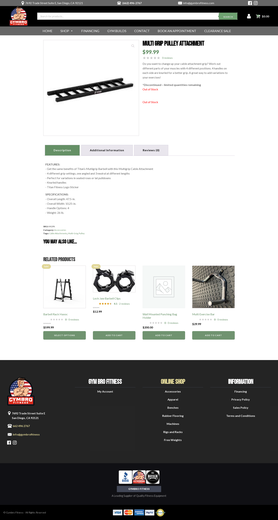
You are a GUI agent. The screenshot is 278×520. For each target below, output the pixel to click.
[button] (133, 46)
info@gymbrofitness (26, 434)
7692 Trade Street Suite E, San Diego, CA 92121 (54, 3)
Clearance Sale (217, 31)
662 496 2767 (21, 425)
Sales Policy (240, 407)
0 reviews (167, 57)
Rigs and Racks (173, 431)
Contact (142, 31)
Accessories (60, 229)
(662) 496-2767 (132, 3)
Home (47, 31)
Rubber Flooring (173, 415)
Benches (173, 407)
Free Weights (173, 439)
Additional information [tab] (107, 150)
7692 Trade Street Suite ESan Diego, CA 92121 (28, 415)
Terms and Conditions (240, 415)
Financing (90, 31)
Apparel (173, 399)
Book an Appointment (177, 31)
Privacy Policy (240, 399)
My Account (105, 391)
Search (228, 16)
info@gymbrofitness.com (198, 3)
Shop (66, 30)
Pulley (82, 233)
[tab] (152, 150)
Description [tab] (62, 150)
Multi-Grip (73, 233)
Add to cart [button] (114, 335)
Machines (173, 423)
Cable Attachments (58, 233)
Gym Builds (116, 31)
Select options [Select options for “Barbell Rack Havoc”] (64, 335)
